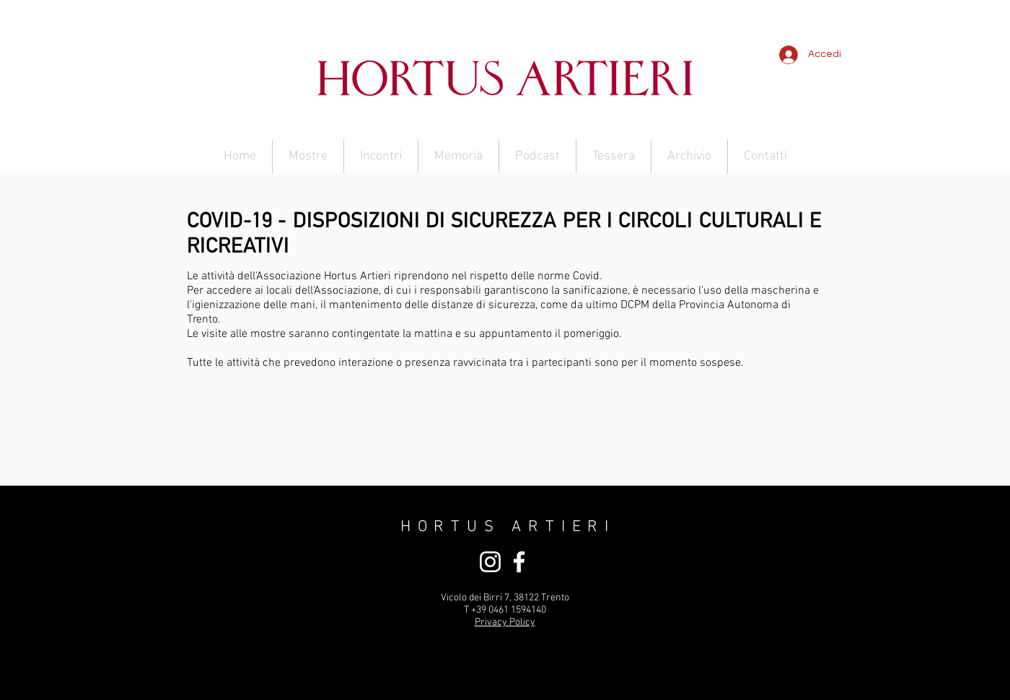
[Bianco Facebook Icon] (519, 562)
